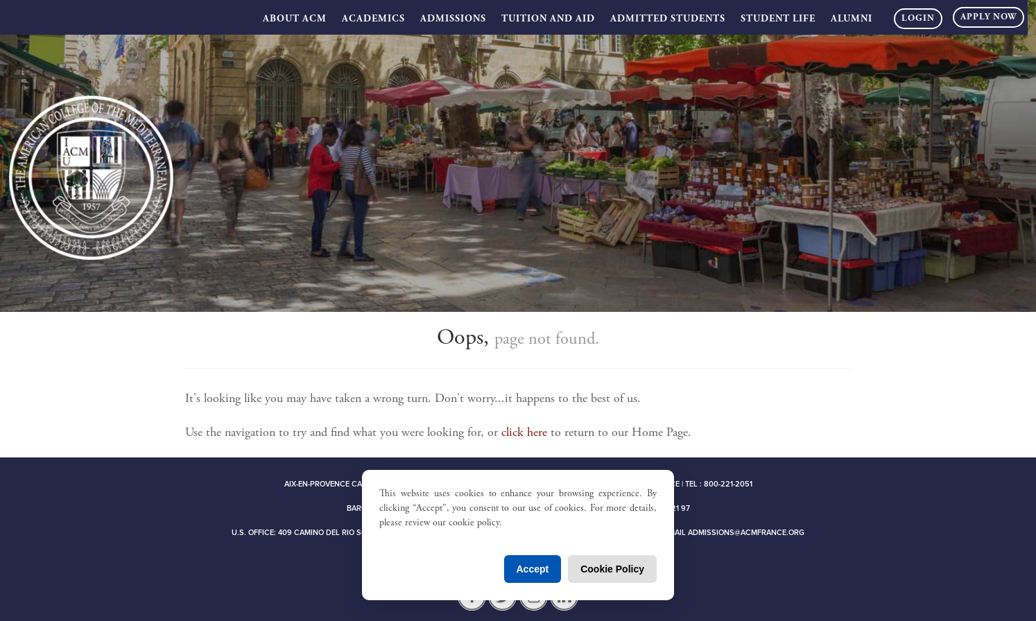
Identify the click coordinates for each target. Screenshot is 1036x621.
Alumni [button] (851, 19)
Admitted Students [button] (667, 19)
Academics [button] (373, 19)
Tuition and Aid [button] (548, 19)
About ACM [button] (295, 19)
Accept (533, 569)
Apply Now (988, 17)
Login (918, 19)
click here (524, 433)
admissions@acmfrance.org (746, 532)
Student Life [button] (778, 19)
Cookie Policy (612, 569)
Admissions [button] (453, 19)
